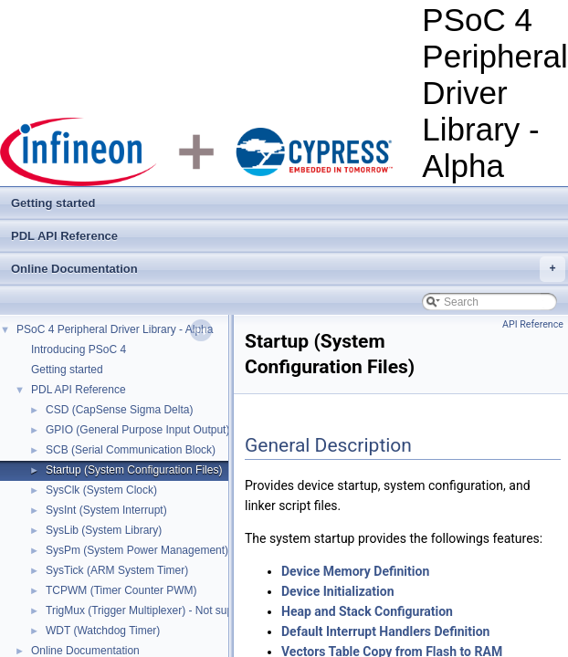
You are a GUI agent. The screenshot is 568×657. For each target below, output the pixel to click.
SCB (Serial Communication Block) (131, 449)
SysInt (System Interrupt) (106, 510)
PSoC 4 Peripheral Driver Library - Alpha (114, 329)
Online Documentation (288, 269)
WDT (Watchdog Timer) (103, 630)
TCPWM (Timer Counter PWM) (121, 590)
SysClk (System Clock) (101, 490)
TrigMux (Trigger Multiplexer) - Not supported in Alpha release (195, 610)
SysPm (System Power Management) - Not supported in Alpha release (217, 550)
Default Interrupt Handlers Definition (385, 631)
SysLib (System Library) (104, 530)
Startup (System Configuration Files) (134, 470)
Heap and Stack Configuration (367, 611)
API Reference (532, 324)
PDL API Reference (64, 236)
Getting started (53, 203)
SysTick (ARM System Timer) (117, 570)
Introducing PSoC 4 (78, 349)
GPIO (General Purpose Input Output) (137, 429)
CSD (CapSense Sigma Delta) (119, 409)
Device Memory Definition (355, 571)
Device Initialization (337, 591)
